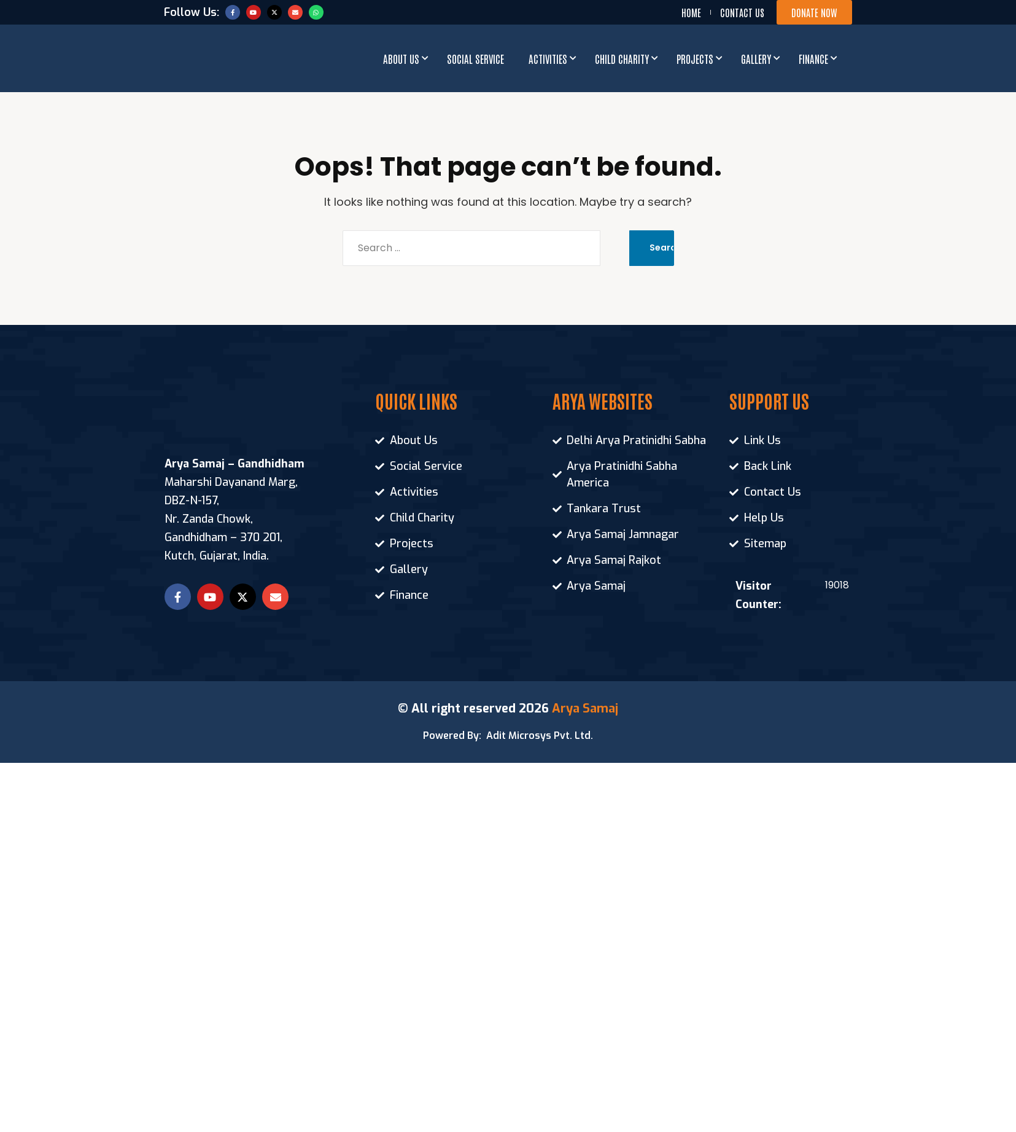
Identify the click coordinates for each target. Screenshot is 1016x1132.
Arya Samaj (585, 708)
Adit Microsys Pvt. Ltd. (539, 735)
